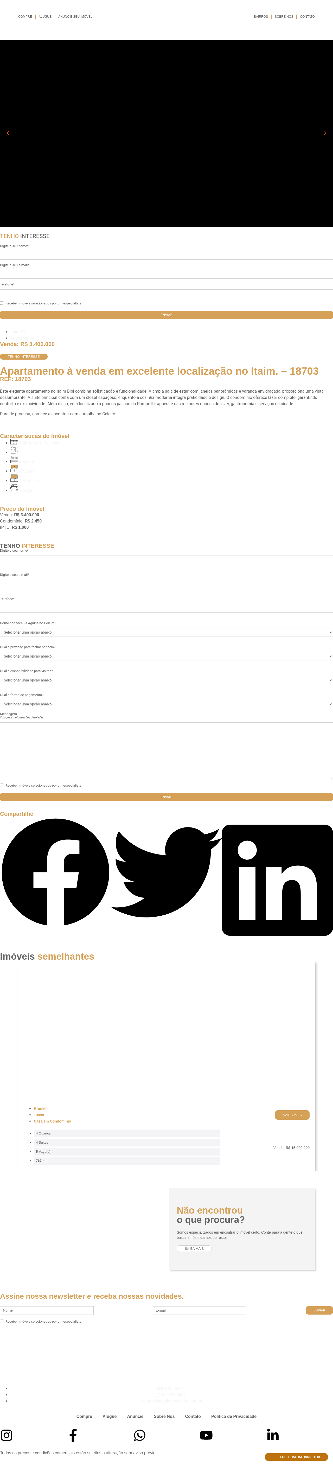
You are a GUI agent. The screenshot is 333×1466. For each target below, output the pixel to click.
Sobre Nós (284, 16)
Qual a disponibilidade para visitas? (26, 671)
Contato (307, 16)
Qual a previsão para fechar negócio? (27, 647)
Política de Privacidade (234, 1416)
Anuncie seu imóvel (75, 16)
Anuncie (135, 1416)
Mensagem (21, 715)
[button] (55, 873)
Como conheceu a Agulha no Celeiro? (28, 623)
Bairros (261, 16)
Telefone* (7, 284)
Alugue (45, 16)
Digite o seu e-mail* (14, 265)
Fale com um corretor (296, 1457)
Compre (25, 16)
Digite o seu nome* (14, 246)
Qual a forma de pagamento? (21, 695)
